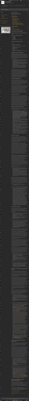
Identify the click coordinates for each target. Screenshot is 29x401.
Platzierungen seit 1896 (11, 5)
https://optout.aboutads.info (23, 182)
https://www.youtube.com (17, 374)
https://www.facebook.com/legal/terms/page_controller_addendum (20, 324)
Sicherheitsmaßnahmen (15, 19)
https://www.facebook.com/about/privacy (22, 309)
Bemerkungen (16, 5)
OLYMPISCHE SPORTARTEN (5, 5)
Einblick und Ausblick (4, 6)
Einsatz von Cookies (15, 21)
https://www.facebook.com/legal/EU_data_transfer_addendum (19, 311)
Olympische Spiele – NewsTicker (4, 18)
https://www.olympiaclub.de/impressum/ (18, 29)
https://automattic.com (17, 265)
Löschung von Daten (15, 20)
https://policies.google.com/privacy (23, 336)
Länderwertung (3, 17)
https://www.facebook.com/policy (19, 316)
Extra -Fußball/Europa (3, 23)
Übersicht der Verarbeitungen (16, 18)
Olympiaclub (8, 1)
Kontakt (24, 5)
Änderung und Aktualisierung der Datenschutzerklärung (18, 24)
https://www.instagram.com (15, 305)
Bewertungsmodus (21, 5)
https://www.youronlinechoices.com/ (15, 183)
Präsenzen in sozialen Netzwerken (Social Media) (18, 23)
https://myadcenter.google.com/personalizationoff (18, 338)
